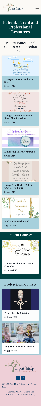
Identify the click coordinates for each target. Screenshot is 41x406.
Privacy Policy (14, 392)
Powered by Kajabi (20, 400)
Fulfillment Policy (26, 394)
